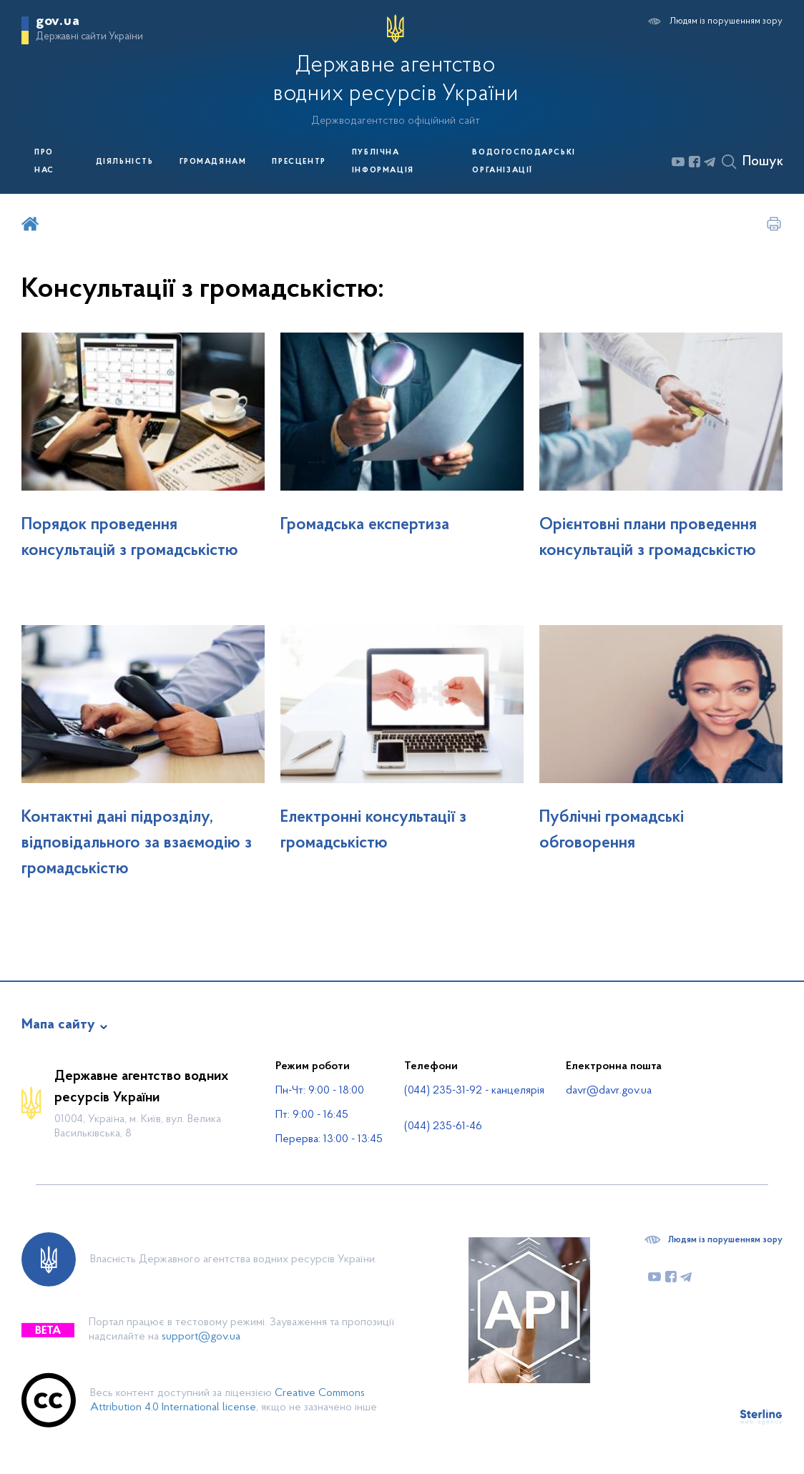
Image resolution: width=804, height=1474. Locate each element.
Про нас (44, 162)
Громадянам (213, 162)
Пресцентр (298, 162)
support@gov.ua (201, 1336)
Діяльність (125, 162)
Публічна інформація (383, 162)
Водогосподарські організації (524, 162)
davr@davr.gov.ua (609, 1090)
